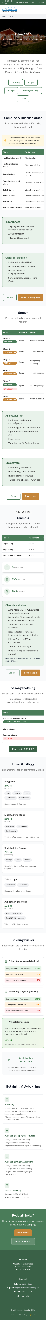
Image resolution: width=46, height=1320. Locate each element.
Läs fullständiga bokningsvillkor (20, 1060)
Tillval (23, 99)
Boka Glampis (30, 673)
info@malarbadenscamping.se (26, 1288)
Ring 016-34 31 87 (23, 1241)
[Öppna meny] (41, 9)
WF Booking (23, 1315)
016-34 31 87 (27, 1284)
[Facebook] (18, 1297)
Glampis (11, 90)
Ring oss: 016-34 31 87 (23, 749)
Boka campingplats (30, 297)
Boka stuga (30, 496)
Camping (16, 82)
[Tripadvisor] (27, 1297)
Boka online (23, 1233)
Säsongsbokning (31, 90)
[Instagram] (23, 1297)
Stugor (31, 82)
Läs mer (9, 297)
